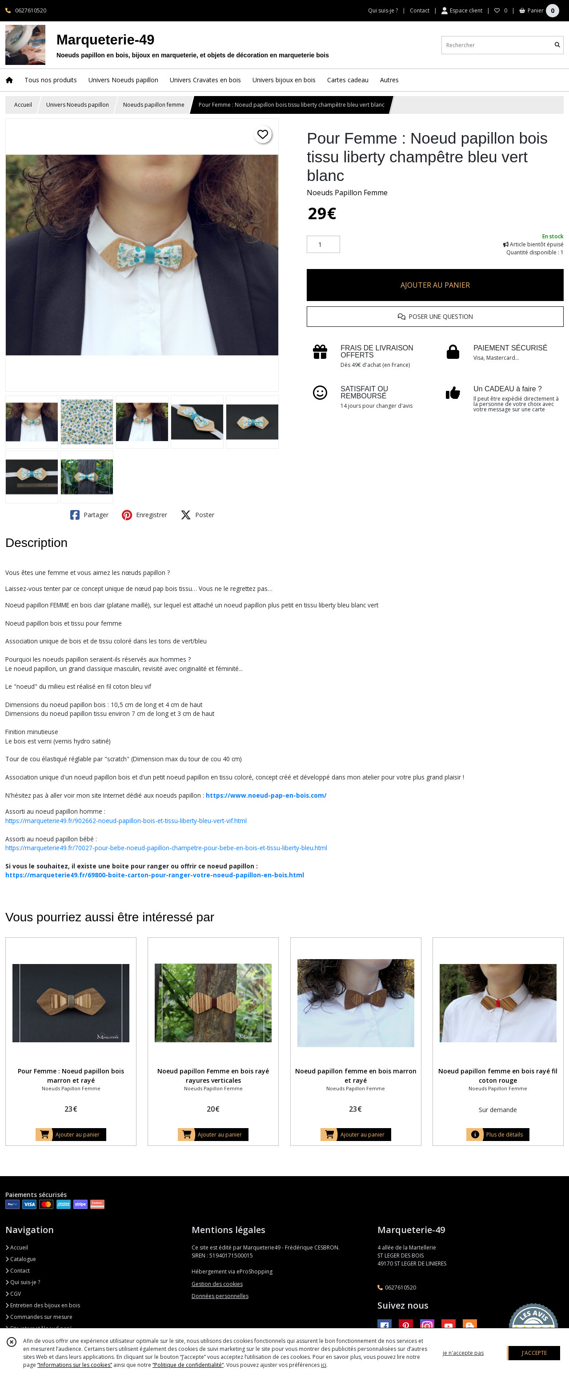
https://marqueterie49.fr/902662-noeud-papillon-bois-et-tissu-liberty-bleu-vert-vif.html (126, 820)
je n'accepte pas (463, 1353)
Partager (89, 515)
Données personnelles (220, 1296)
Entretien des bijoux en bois (42, 1305)
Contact (419, 10)
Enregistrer (144, 515)
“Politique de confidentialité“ (188, 1365)
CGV (13, 1294)
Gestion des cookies (217, 1284)
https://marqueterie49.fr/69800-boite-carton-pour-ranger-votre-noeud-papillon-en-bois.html (154, 875)
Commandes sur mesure (38, 1317)
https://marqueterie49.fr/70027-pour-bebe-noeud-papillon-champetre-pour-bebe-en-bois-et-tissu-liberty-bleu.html (166, 848)
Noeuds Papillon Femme (347, 192)
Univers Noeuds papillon (77, 104)
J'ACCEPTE (534, 1353)
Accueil (23, 104)
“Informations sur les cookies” (74, 1365)
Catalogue (20, 1259)
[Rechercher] (557, 45)
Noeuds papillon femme (153, 104)
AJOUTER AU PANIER (435, 285)
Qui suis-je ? (22, 1282)
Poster (197, 515)
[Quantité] (323, 244)
